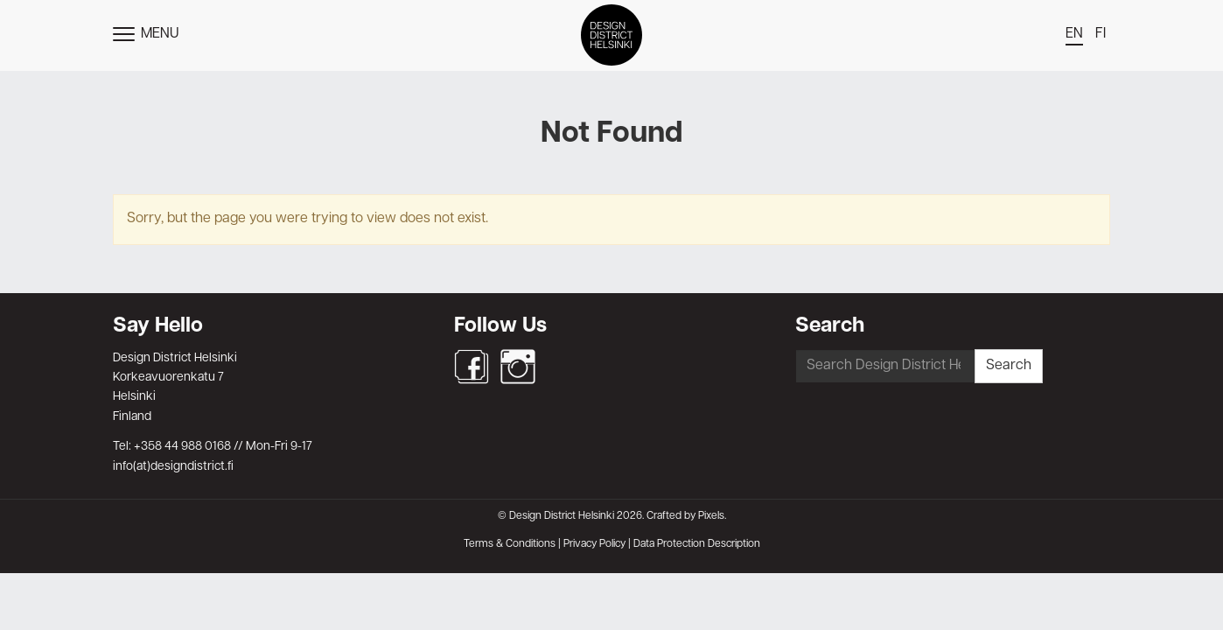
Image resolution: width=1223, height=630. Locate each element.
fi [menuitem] (1100, 34)
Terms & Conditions (510, 544)
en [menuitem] (1074, 34)
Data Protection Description (696, 544)
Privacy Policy (594, 544)
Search (1008, 365)
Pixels (711, 516)
